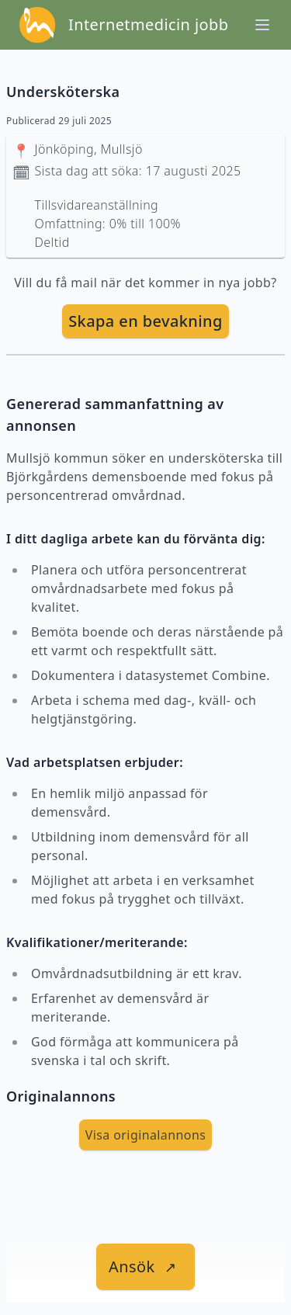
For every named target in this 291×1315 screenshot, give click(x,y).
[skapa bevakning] (145, 321)
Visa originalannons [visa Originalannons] (145, 1134)
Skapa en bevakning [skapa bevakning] (145, 321)
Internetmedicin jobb (148, 24)
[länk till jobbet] (145, 1267)
